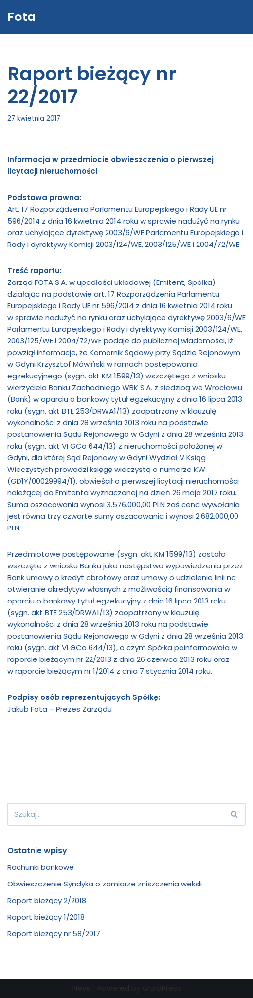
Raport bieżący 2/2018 (46, 900)
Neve (81, 988)
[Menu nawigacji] (224, 16)
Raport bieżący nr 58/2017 (53, 933)
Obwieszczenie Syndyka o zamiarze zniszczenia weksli (104, 884)
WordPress (161, 988)
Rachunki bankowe (40, 867)
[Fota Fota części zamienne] (21, 17)
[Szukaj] (115, 814)
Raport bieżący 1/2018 (46, 917)
